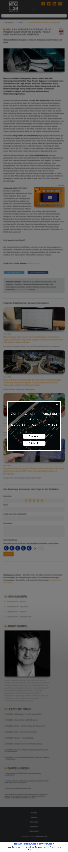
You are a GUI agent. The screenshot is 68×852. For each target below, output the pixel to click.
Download (34, 436)
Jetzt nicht (34, 443)
